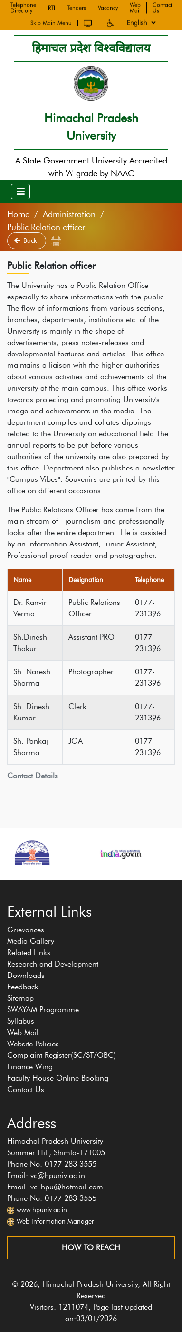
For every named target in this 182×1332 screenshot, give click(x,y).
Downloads (26, 975)
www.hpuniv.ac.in (42, 1210)
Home (18, 214)
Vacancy (108, 7)
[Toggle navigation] (20, 191)
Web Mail (135, 7)
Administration (69, 214)
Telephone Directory (23, 7)
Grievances (25, 929)
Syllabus (20, 1020)
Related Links (28, 952)
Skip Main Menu (51, 22)
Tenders (76, 7)
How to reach (91, 1247)
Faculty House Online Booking (57, 1078)
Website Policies (33, 1043)
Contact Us (162, 7)
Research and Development (52, 963)
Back (26, 241)
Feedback (22, 986)
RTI (51, 7)
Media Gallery (30, 941)
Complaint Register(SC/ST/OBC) (61, 1055)
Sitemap (20, 998)
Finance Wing (30, 1066)
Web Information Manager (55, 1221)
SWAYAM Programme (43, 1009)
